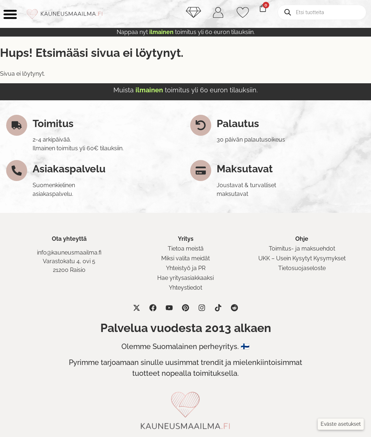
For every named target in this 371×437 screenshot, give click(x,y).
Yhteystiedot (185, 287)
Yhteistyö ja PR (185, 268)
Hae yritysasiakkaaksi (185, 277)
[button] (341, 424)
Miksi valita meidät (185, 258)
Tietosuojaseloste (302, 268)
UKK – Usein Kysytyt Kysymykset (302, 258)
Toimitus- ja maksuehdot (302, 248)
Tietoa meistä (186, 248)
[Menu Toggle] (10, 14)
